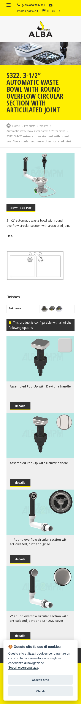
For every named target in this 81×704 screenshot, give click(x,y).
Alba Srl (40, 29)
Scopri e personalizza (23, 667)
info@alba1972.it (27, 11)
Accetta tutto (40, 680)
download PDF (21, 208)
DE (59, 11)
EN (54, 11)
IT (48, 11)
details (20, 406)
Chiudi (40, 691)
